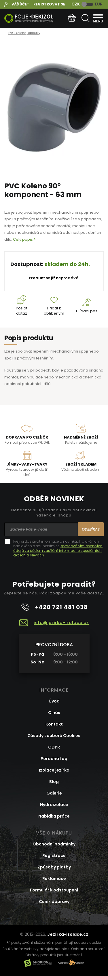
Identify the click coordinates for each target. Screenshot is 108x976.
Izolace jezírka (54, 770)
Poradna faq (54, 758)
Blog (54, 781)
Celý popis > (24, 239)
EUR (99, 4)
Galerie (54, 793)
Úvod (54, 701)
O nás (54, 712)
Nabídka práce (54, 816)
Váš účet (20, 4)
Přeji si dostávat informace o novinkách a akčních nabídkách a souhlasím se (58, 548)
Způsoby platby (54, 867)
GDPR (54, 747)
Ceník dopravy (54, 901)
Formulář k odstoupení (54, 890)
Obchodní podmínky (54, 844)
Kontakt (54, 724)
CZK (75, 4)
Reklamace (54, 878)
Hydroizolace (54, 804)
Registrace (54, 855)
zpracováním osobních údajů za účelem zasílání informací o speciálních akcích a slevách (58, 551)
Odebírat (91, 529)
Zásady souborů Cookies (54, 735)
